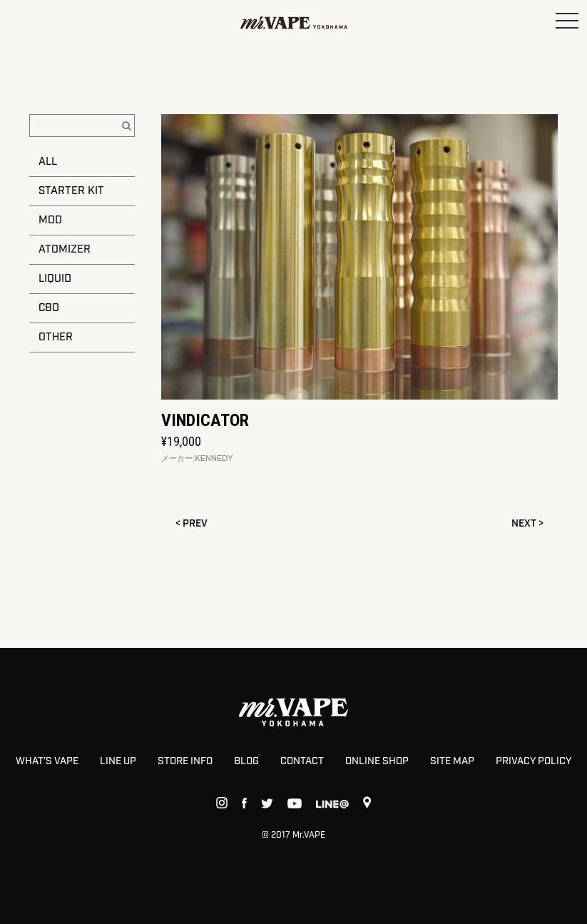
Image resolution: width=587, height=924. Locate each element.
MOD (50, 220)
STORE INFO (185, 761)
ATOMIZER (65, 250)
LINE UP (118, 761)
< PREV (191, 523)
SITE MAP (452, 761)
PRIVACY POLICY (533, 761)
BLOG (246, 761)
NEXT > (527, 523)
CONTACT (302, 761)
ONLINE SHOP (377, 761)
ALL (48, 162)
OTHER (56, 337)
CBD (49, 308)
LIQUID (55, 279)
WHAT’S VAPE (47, 761)
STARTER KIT (71, 191)
